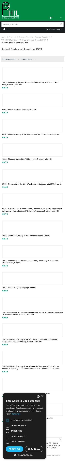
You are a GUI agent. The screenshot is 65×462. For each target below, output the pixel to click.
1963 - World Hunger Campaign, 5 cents (19, 287)
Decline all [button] (34, 449)
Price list (12, 37)
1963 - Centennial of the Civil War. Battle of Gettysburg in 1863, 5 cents (32, 184)
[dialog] (24, 426)
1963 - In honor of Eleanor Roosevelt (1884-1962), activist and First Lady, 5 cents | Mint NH (30, 83)
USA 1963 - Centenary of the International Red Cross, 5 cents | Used (30, 134)
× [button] (42, 396)
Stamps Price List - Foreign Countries (34, 37)
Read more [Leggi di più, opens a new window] (16, 414)
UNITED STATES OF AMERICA (32, 40)
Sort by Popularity (10, 59)
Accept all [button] (14, 449)
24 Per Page (28, 59)
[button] (24, 455)
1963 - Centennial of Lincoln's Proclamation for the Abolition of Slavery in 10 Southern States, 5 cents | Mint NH (32, 313)
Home (3, 37)
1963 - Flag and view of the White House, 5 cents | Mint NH (27, 159)
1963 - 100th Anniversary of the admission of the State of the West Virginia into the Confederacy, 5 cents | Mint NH (29, 340)
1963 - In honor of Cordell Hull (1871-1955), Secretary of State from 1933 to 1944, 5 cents (30, 262)
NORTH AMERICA (9, 40)
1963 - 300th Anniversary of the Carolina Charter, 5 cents (26, 236)
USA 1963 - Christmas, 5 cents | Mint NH (19, 109)
